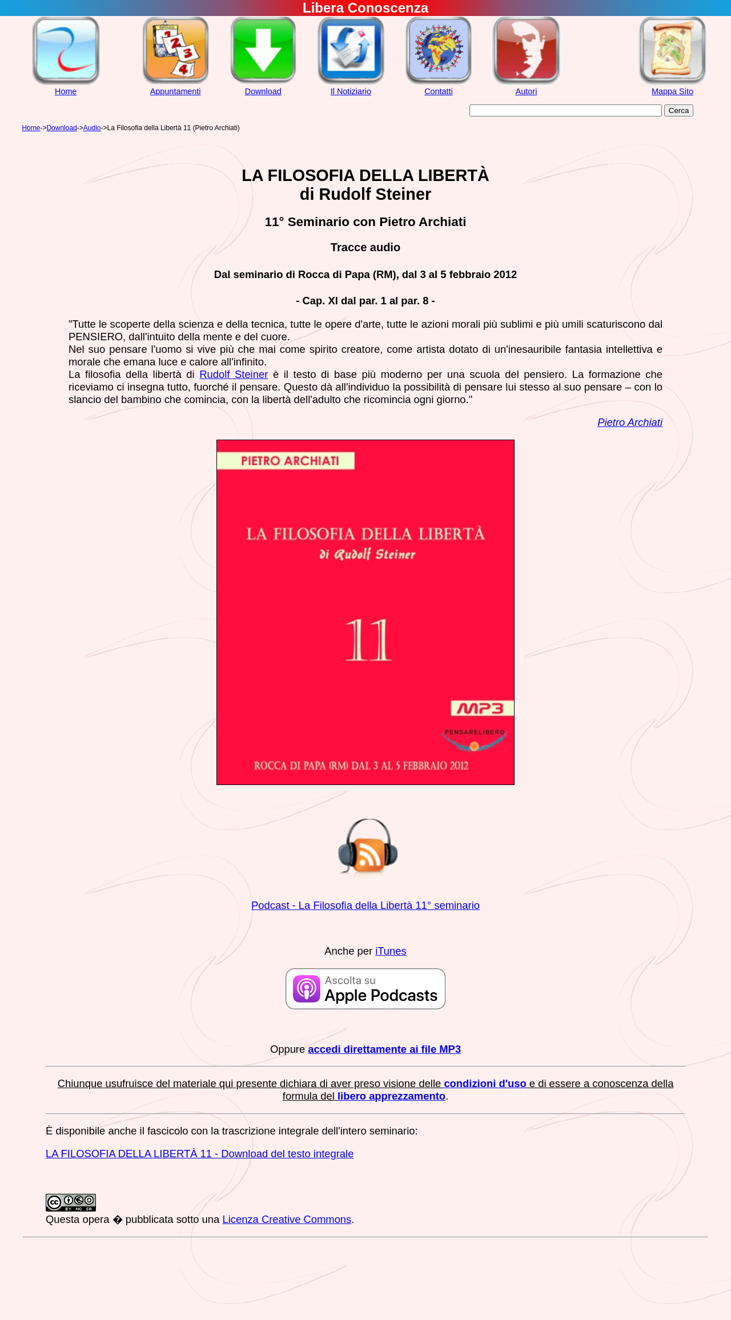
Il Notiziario (351, 91)
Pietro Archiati (629, 422)
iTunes (391, 951)
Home (66, 91)
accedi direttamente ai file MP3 (384, 1049)
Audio (92, 128)
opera (95, 1219)
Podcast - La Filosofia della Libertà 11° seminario (365, 905)
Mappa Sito (672, 91)
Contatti (438, 91)
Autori (526, 91)
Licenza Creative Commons (286, 1219)
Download (263, 91)
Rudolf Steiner (233, 374)
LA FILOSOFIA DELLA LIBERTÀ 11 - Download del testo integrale (200, 1154)
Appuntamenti (175, 91)
